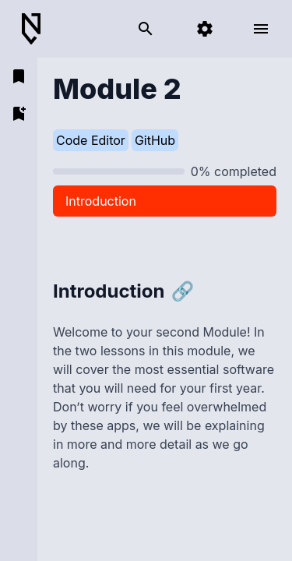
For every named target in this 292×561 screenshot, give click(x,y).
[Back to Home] (37, 29)
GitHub (155, 140)
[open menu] (261, 29)
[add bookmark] (18, 113)
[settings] (205, 28)
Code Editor (90, 140)
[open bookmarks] (18, 76)
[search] (146, 28)
